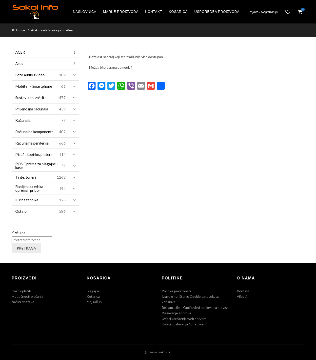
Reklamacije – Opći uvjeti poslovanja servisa (195, 307)
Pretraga (18, 232)
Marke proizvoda (120, 12)
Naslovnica (84, 12)
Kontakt (153, 12)
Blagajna (93, 291)
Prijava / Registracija (263, 12)
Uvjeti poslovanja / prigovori (183, 324)
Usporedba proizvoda (216, 12)
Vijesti (242, 296)
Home (20, 30)
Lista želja (288, 12)
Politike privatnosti (176, 291)
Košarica (178, 12)
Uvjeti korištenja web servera (184, 319)
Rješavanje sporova (176, 313)
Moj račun (94, 302)
